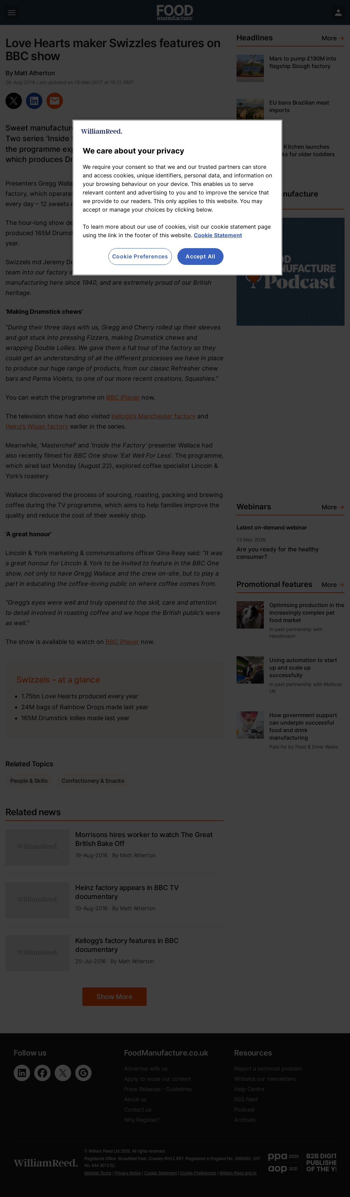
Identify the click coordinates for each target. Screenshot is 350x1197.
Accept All (200, 256)
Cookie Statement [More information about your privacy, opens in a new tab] (218, 235)
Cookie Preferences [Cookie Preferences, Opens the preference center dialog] (140, 256)
